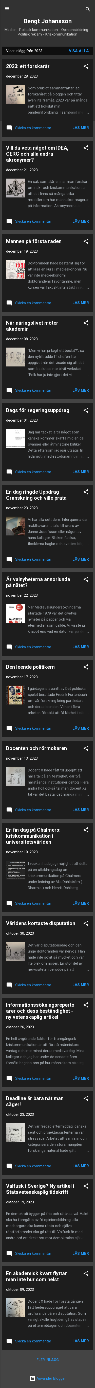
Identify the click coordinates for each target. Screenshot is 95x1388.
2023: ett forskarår (28, 66)
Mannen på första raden (34, 241)
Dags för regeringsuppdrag (37, 410)
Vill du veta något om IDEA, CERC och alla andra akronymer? (37, 154)
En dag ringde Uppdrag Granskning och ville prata (36, 495)
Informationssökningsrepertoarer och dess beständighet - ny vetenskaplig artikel (40, 1011)
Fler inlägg (47, 1360)
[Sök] (88, 10)
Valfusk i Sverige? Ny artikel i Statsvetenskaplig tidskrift (40, 1189)
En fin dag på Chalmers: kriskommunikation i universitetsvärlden (33, 836)
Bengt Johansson (48, 21)
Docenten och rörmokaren (36, 748)
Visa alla (79, 51)
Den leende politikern (30, 667)
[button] (86, 67)
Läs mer (80, 127)
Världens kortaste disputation (40, 923)
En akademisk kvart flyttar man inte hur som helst (36, 1276)
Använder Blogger (47, 1378)
